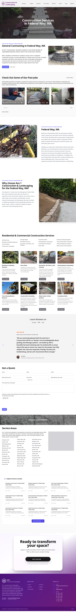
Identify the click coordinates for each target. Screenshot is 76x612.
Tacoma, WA (35, 459)
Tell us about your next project (8, 382)
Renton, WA (35, 449)
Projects (31, 3)
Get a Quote (46, 3)
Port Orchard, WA (36, 445)
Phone (52, 372)
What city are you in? (6, 377)
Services (24, 3)
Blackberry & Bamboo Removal (9, 242)
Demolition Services (25, 241)
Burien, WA (5, 454)
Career (60, 3)
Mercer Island (20, 462)
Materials (38, 3)
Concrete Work (5, 244)
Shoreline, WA (35, 455)
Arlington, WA (5, 440)
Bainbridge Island (6, 444)
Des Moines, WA (6, 458)
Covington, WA (5, 456)
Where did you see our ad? (56, 377)
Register (72, 3)
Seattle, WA (35, 334)
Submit (4, 409)
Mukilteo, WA (35, 441)
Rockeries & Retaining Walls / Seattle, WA (35, 88)
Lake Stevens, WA (21, 451)
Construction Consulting (8, 246)
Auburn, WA (5, 442)
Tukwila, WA (35, 462)
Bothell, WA (5, 450)
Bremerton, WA (6, 452)
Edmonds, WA (5, 460)
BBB (39, 322)
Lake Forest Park (21, 449)
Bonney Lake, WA (6, 448)
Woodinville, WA (36, 466)
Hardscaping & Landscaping (45, 241)
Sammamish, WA (36, 451)
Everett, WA (5, 464)
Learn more (13, 66)
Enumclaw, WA (5, 462)
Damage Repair (24, 239)
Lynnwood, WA (20, 453)
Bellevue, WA (5, 446)
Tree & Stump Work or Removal (64, 241)
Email (28, 372)
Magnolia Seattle (21, 455)
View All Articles (38, 521)
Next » (71, 107)
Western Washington (37, 464)
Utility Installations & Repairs (64, 243)
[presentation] (11, 403)
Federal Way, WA (21, 439)
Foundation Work (43, 239)
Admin (72, 609)
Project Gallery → (70, 77)
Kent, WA (19, 445)
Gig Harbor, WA (21, 441)
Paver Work (41, 245)
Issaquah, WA (20, 443)
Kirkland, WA (20, 447)
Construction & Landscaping (11, 4)
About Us (54, 3)
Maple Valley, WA (21, 457)
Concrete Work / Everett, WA (57, 88)
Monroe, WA (20, 466)
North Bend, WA (36, 443)
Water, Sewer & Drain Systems (64, 245)
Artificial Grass (5, 240)
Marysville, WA (20, 459)
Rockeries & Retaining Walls (64, 239)
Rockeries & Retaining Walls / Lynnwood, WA (11, 88)
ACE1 (13, 581)
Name (3, 372)
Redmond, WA (35, 447)
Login (66, 3)
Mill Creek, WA (20, 464)
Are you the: (29, 377)
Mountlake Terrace (37, 439)
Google (34, 322)
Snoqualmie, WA (36, 457)
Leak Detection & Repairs (45, 243)
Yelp (43, 322)
